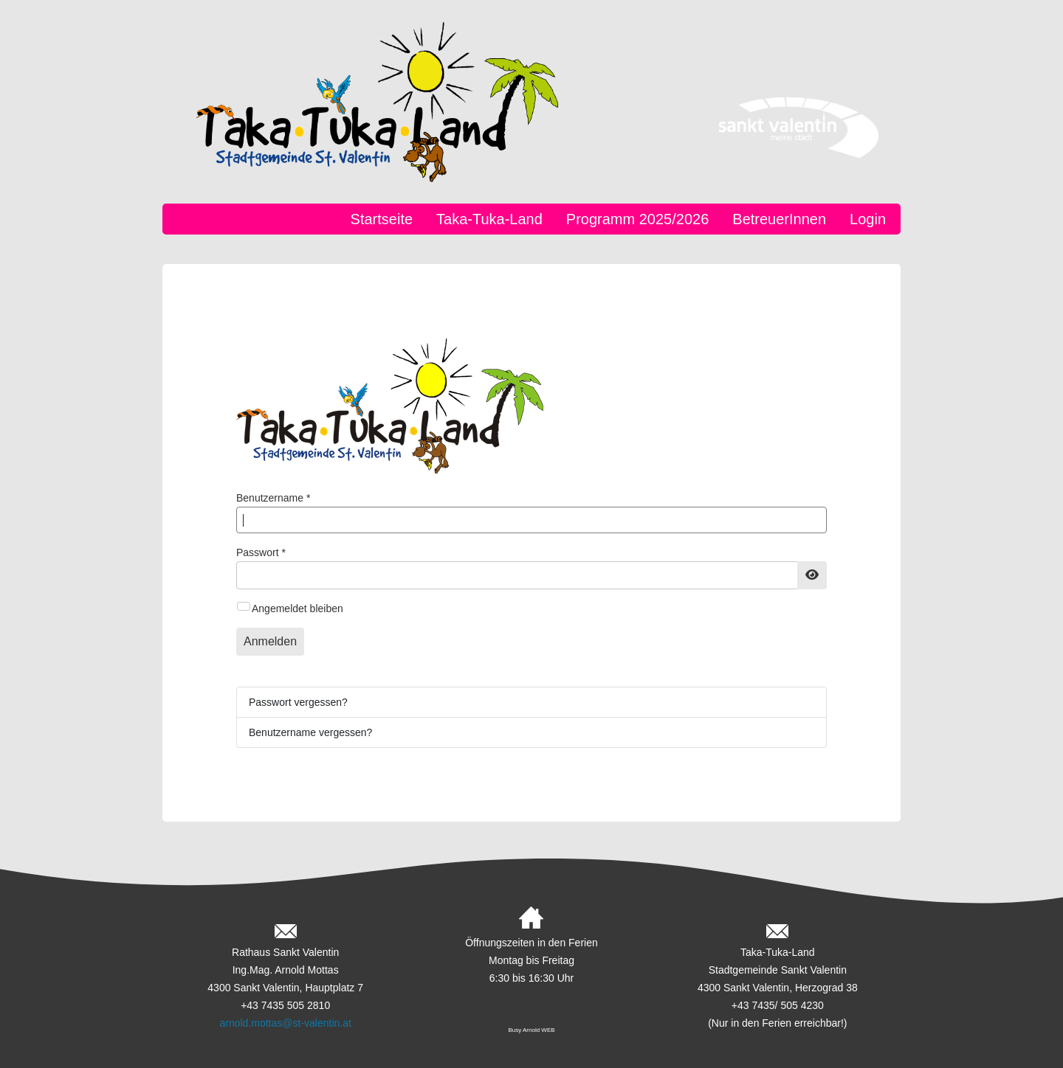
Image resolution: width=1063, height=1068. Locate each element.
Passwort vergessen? (298, 702)
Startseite (382, 219)
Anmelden (270, 641)
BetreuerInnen (779, 219)
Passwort (261, 552)
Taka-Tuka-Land (489, 219)
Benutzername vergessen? (310, 732)
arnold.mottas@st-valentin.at (285, 1023)
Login (868, 219)
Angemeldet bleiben (297, 608)
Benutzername (273, 498)
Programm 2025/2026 (637, 219)
